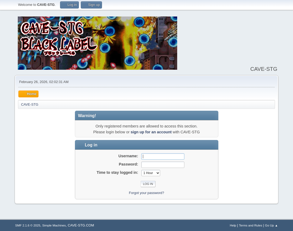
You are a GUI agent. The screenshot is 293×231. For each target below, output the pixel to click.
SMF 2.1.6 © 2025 (27, 225)
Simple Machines (54, 225)
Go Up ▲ (271, 225)
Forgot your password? (146, 193)
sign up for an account (151, 132)
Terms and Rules (250, 225)
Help (233, 225)
